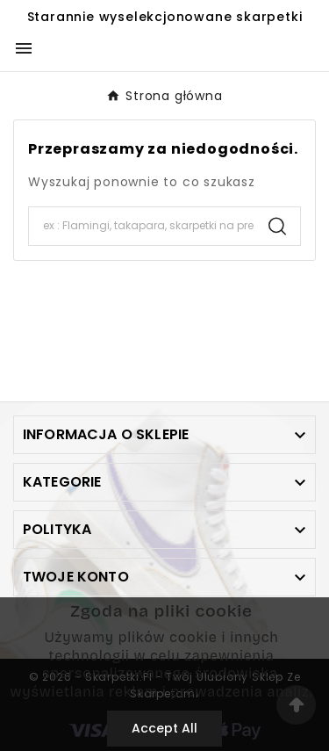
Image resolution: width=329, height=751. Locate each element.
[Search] (141, 225)
